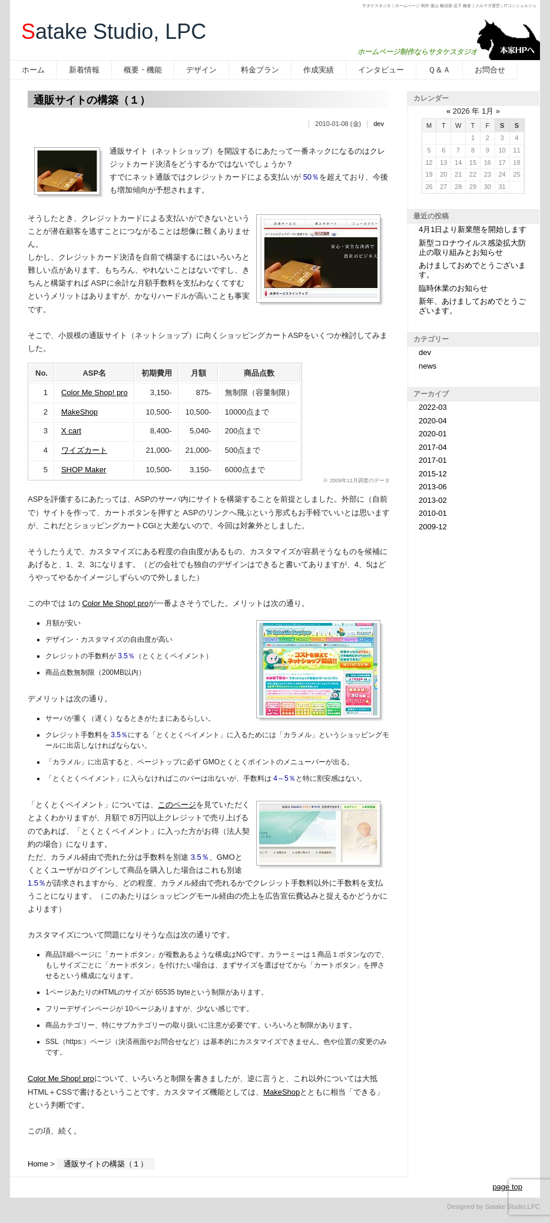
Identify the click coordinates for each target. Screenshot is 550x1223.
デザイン (201, 69)
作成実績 (318, 69)
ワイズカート (84, 450)
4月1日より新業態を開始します (472, 229)
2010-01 (433, 513)
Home (38, 1163)
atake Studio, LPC (113, 31)
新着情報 (84, 69)
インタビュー (381, 69)
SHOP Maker (83, 469)
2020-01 (433, 433)
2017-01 (433, 460)
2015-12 (433, 473)
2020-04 (433, 420)
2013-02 (433, 500)
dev (378, 123)
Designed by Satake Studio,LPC (493, 1206)
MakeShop (79, 411)
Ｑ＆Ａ (439, 69)
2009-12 (433, 526)
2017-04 (433, 447)
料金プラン (260, 69)
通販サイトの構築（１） (92, 100)
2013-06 (433, 486)
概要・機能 (143, 69)
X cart (71, 430)
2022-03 (433, 407)
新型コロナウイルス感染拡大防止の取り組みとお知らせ (472, 247)
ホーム (33, 69)
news (427, 366)
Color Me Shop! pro (94, 392)
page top (507, 1186)
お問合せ (490, 69)
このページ (177, 804)
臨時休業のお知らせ (453, 288)
